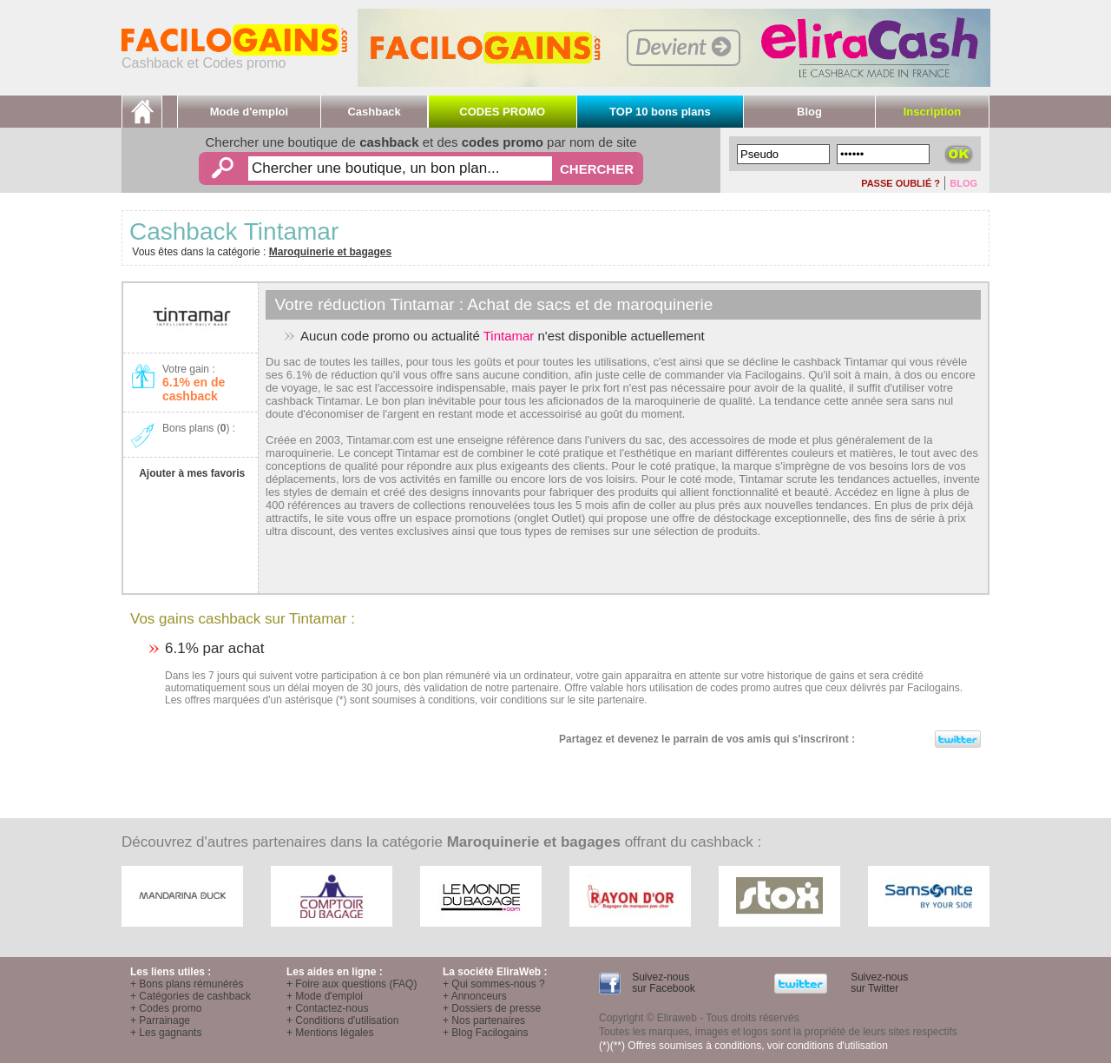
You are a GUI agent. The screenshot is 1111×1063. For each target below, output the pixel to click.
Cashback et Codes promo (234, 56)
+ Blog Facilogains (485, 1033)
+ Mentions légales (329, 1033)
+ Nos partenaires (484, 1020)
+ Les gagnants (165, 1033)
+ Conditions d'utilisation (342, 1020)
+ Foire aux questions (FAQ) (351, 984)
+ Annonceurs (475, 996)
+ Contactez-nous (327, 1008)
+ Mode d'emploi (324, 996)
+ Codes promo (165, 1008)
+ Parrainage (160, 1020)
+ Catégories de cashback (190, 996)
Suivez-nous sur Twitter (878, 982)
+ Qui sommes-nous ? (494, 984)
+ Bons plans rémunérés (186, 984)
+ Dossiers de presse (492, 1008)
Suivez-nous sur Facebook (662, 982)
